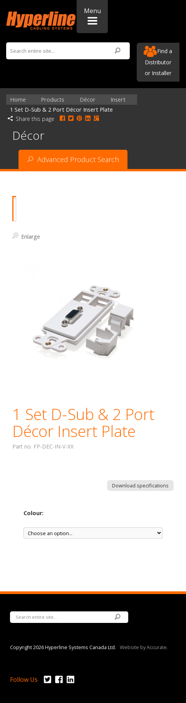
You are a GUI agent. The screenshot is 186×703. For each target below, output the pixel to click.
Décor (88, 99)
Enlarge (26, 236)
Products (52, 99)
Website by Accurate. (144, 647)
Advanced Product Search (73, 159)
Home (18, 99)
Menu (92, 16)
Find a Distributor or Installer (158, 61)
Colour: (33, 513)
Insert (118, 99)
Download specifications (140, 485)
